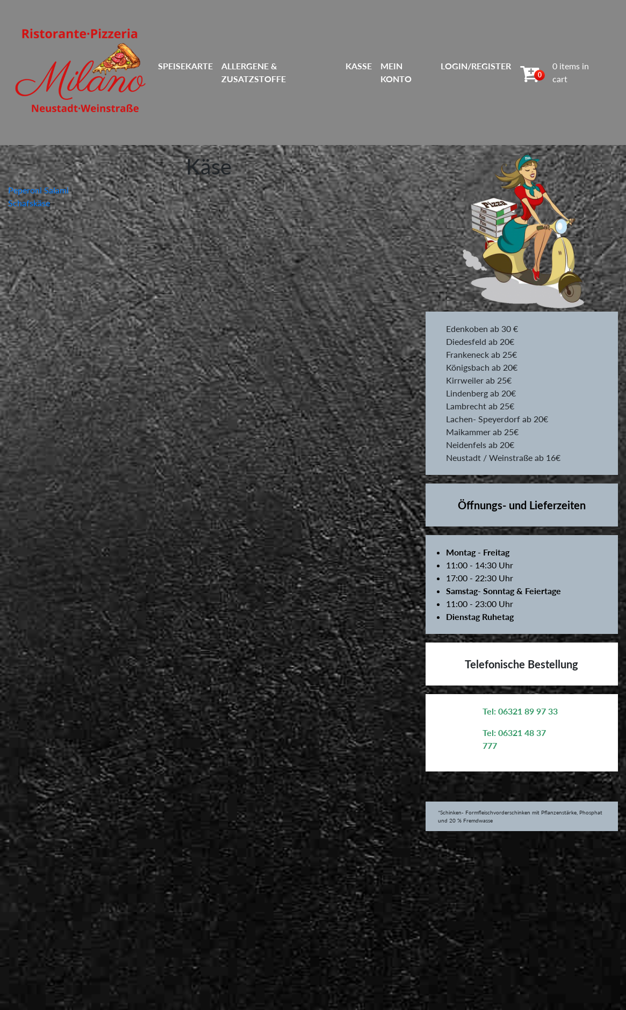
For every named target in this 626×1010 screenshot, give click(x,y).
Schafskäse (29, 203)
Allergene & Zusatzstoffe (253, 72)
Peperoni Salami (38, 190)
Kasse (359, 66)
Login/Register (476, 66)
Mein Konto (396, 72)
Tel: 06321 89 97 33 (520, 711)
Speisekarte (185, 66)
